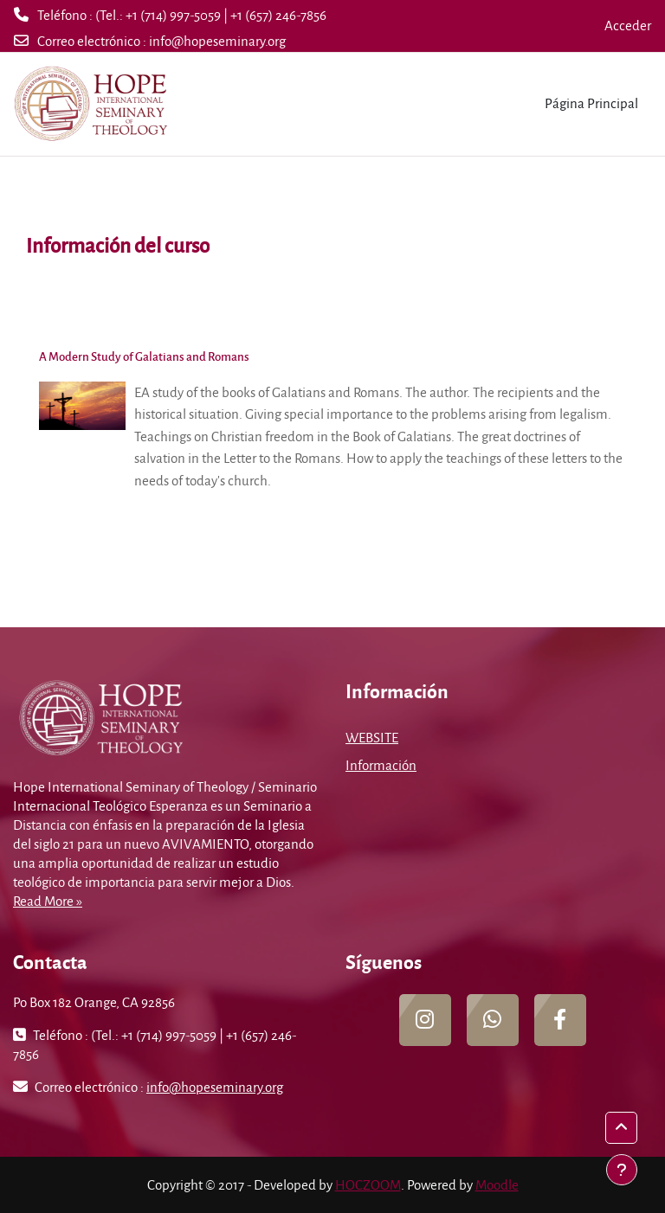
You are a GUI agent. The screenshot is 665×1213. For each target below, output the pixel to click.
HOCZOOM (368, 1184)
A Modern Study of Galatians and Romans (144, 356)
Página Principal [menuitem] (591, 102)
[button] (621, 1128)
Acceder (627, 25)
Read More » (47, 900)
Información (380, 764)
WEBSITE (371, 737)
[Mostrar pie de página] (621, 1169)
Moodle (497, 1184)
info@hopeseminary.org (217, 40)
